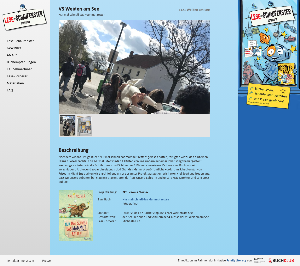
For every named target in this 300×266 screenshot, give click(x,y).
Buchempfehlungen (21, 62)
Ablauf (12, 55)
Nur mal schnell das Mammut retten (145, 199)
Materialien (15, 83)
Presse (46, 260)
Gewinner (14, 48)
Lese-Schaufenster (20, 41)
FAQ (10, 90)
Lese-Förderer (17, 76)
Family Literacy (236, 260)
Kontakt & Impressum (20, 260)
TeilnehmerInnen (20, 69)
